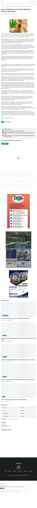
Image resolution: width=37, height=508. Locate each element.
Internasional (7, 6)
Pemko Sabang (5, 416)
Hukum (4, 410)
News (4, 396)
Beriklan (30, 471)
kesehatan (22, 416)
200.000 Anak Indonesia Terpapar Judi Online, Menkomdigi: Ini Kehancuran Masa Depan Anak (19, 136)
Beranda (2, 6)
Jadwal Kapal (5, 315)
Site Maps (25, 471)
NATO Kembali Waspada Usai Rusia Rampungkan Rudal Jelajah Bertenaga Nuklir (19, 133)
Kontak (9, 471)
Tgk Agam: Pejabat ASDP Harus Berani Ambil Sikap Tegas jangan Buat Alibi (17, 379)
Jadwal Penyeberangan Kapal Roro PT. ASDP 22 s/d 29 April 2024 (15, 318)
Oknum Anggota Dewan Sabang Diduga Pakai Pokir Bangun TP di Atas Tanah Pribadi (18, 339)
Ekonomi (4, 407)
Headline (4, 335)
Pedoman (20, 471)
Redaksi (14, 471)
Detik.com (11, 118)
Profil (6, 471)
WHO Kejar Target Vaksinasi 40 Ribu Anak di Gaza (14, 131)
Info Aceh (5, 356)
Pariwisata (22, 413)
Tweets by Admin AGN (6, 426)
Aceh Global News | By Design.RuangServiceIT (21, 475)
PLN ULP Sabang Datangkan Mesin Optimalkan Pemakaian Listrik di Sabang (18, 359)
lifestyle (4, 419)
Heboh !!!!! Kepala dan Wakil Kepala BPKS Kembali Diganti (14, 399)
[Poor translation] (2, 488)
